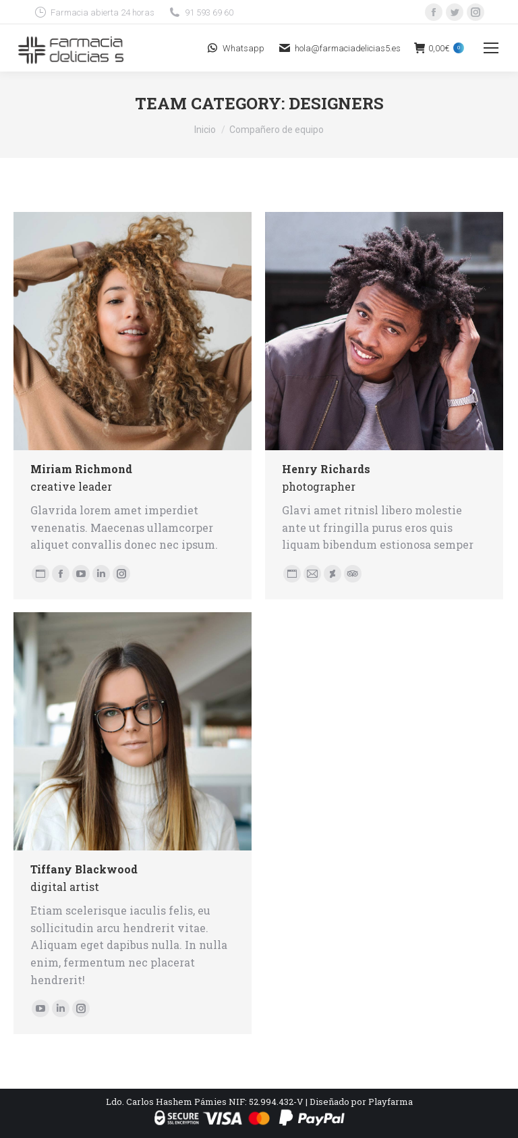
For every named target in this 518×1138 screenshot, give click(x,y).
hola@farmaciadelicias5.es (339, 48)
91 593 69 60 (200, 12)
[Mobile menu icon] (491, 47)
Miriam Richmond (81, 469)
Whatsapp (235, 48)
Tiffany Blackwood (84, 869)
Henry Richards (326, 469)
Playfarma (390, 1101)
